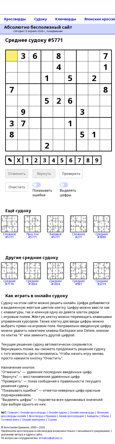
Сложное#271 (78, 227)
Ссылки (52, 419)
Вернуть (44, 173)
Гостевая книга (10, 419)
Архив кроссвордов (71, 416)
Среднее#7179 (9, 273)
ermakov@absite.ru (50, 438)
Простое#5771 (32, 227)
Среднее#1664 (32, 273)
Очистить (17, 187)
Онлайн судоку (58, 412)
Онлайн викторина (33, 419)
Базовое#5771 (55, 227)
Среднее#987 (78, 273)
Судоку (40, 19)
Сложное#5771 (9, 227)
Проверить (71, 173)
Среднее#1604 (55, 273)
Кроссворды (15, 19)
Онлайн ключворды (82, 412)
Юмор (105, 416)
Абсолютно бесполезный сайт (38, 27)
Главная (13, 412)
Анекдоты (93, 416)
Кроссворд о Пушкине (42, 416)
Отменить (17, 173)
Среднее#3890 (101, 227)
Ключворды (65, 19)
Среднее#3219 (101, 273)
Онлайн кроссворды (33, 412)
